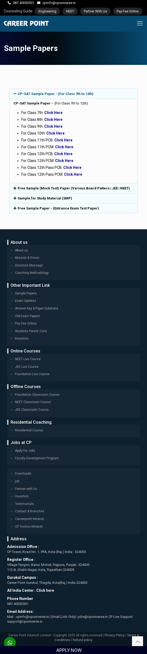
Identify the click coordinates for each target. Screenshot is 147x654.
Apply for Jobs (25, 450)
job (17, 481)
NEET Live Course (28, 359)
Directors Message (29, 265)
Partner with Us (26, 489)
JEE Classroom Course (32, 410)
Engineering (47, 11)
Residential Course (29, 430)
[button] (73, 94)
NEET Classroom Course (33, 402)
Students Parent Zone (31, 331)
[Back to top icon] (137, 641)
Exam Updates (25, 301)
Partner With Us (95, 11)
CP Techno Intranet (29, 526)
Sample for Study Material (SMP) (45, 198)
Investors (22, 338)
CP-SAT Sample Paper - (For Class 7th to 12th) (56, 94)
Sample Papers (26, 293)
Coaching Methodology (32, 273)
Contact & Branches (29, 511)
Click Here (53, 113)
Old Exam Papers (27, 316)
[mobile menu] (139, 23)
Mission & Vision (27, 258)
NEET (70, 11)
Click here (45, 590)
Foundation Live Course (32, 374)
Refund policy (82, 640)
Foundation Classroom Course (37, 395)
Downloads (23, 473)
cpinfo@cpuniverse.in (59, 3)
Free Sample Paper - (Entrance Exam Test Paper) (58, 208)
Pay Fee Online (128, 11)
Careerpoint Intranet (29, 519)
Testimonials (24, 504)
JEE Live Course (26, 367)
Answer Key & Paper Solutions (36, 308)
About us (21, 250)
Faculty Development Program (37, 458)
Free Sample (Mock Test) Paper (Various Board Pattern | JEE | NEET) (74, 188)
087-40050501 (23, 3)
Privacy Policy (115, 635)
